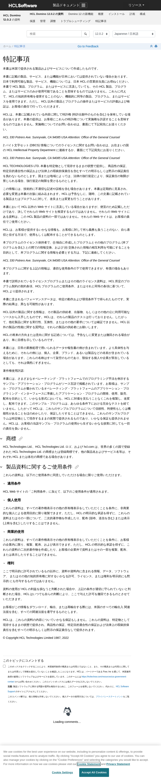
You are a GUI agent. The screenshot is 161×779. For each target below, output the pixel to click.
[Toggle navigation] (83, 5)
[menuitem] (46, 14)
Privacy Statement (118, 766)
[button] (4, 483)
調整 (53, 21)
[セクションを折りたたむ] (151, 46)
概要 (101, 14)
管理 (42, 21)
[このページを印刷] (156, 46)
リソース (135, 5)
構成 (142, 14)
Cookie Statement (88, 766)
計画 (132, 14)
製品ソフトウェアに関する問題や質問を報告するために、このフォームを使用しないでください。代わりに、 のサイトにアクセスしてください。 (68, 689)
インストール (116, 14)
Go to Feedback (88, 46)
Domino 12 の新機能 (80, 14)
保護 (32, 21)
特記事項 (100, 21)
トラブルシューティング (76, 21)
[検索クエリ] (58, 33)
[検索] (85, 33)
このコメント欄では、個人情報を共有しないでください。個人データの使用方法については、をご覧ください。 (68, 699)
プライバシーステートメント (109, 696)
